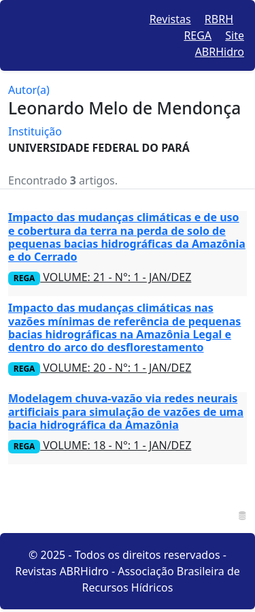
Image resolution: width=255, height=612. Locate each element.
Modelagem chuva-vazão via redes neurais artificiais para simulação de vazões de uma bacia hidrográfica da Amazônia (125, 411)
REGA (197, 35)
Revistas (170, 19)
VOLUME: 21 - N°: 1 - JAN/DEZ (99, 277)
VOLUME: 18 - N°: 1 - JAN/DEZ (99, 445)
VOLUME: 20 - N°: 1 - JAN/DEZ (99, 367)
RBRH (219, 19)
